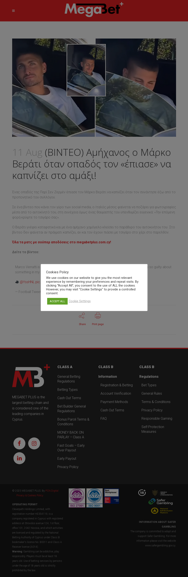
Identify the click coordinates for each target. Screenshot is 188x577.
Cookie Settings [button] (80, 301)
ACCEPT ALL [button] (57, 301)
